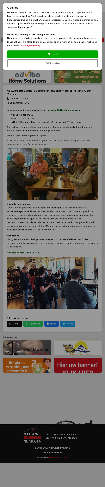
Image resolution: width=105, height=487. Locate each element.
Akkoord (53, 54)
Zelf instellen (52, 63)
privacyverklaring (30, 45)
